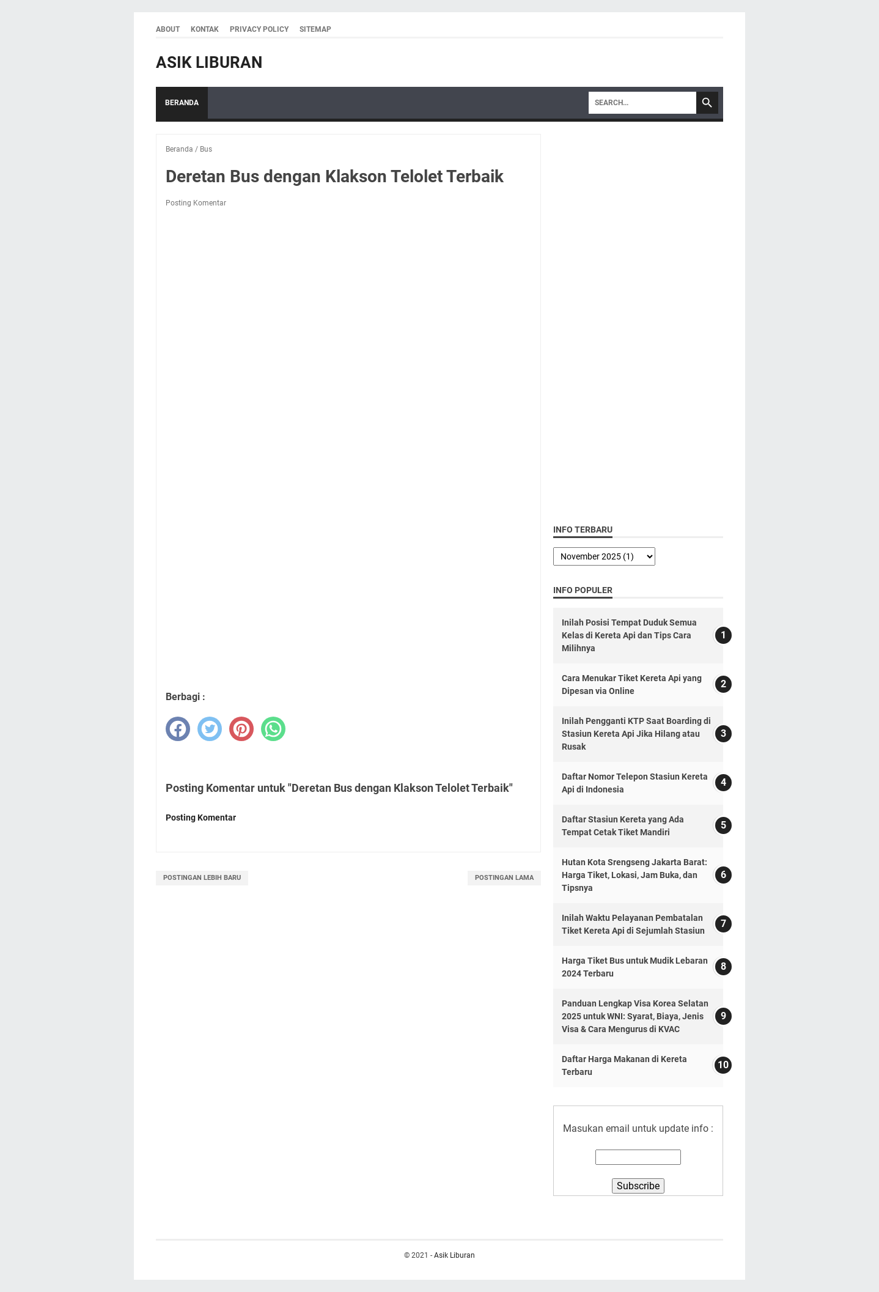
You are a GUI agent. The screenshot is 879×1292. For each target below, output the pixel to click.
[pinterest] (241, 729)
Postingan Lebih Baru (202, 878)
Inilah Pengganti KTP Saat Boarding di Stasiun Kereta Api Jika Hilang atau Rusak (636, 733)
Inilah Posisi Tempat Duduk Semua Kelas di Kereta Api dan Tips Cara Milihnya (629, 635)
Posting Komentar (196, 203)
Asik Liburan (209, 62)
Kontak (205, 29)
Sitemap (315, 29)
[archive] (604, 556)
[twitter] (209, 729)
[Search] (642, 103)
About (168, 29)
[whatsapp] (273, 729)
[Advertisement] (348, 591)
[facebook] (178, 729)
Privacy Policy (259, 29)
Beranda (182, 102)
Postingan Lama (504, 878)
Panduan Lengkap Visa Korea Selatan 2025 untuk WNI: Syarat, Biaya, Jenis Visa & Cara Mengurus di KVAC (635, 1016)
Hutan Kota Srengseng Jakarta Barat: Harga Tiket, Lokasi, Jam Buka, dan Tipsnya (634, 875)
